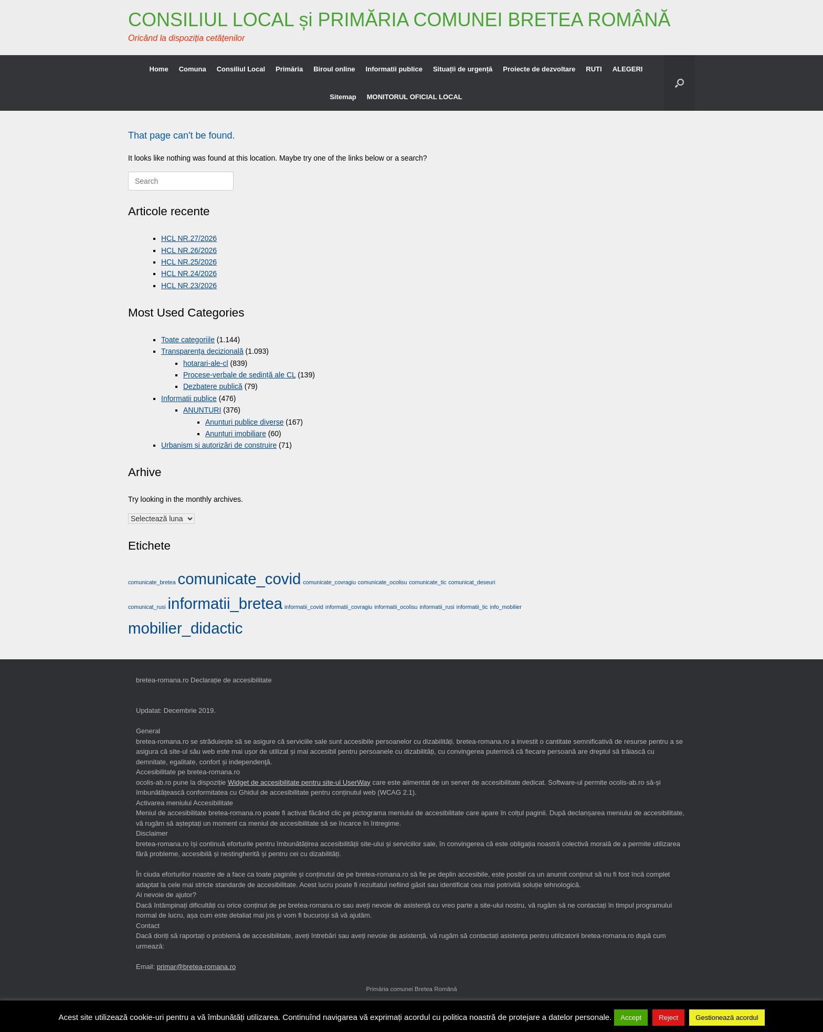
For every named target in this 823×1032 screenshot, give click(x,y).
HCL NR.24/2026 (189, 273)
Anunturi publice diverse (244, 422)
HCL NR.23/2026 (189, 285)
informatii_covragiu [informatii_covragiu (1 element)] (348, 607)
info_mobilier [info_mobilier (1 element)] (505, 607)
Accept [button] (630, 1018)
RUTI (594, 69)
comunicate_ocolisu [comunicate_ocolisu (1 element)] (382, 582)
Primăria (289, 69)
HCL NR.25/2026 (189, 262)
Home (159, 69)
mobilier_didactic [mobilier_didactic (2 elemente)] (185, 628)
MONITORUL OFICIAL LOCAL (414, 97)
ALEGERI (628, 69)
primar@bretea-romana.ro (196, 967)
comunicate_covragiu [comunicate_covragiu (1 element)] (329, 582)
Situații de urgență (462, 69)
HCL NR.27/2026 (189, 238)
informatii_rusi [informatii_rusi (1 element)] (436, 607)
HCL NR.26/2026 (189, 250)
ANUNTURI (202, 410)
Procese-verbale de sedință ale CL (239, 375)
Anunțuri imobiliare (235, 433)
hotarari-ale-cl (205, 363)
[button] (679, 83)
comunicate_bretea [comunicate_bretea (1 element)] (152, 582)
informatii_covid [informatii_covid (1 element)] (303, 607)
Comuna (192, 69)
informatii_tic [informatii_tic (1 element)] (472, 607)
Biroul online (334, 69)
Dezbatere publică (212, 386)
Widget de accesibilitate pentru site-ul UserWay (299, 782)
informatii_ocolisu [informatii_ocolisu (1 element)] (395, 607)
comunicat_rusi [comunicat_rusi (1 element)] (147, 607)
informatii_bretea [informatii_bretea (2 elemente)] (225, 603)
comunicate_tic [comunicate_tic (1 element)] (427, 582)
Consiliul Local (241, 69)
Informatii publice (394, 69)
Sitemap (343, 97)
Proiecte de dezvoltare (539, 69)
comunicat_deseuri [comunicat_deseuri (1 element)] (471, 582)
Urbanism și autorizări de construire (219, 445)
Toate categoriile (188, 339)
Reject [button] (668, 1018)
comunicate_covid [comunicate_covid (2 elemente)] (239, 578)
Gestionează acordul (726, 1018)
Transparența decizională (202, 351)
